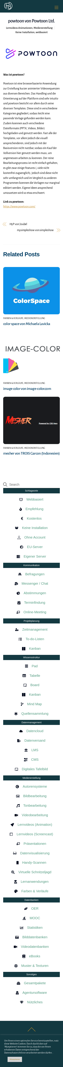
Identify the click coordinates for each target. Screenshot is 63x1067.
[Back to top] (31, 1031)
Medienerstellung (43, 28)
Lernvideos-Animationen (19, 28)
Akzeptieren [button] (15, 1059)
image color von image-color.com (27, 389)
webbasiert (42, 32)
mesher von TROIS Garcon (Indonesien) (31, 453)
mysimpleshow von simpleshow (35, 230)
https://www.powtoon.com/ (19, 206)
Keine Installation (24, 32)
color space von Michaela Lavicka (26, 324)
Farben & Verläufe (13, 318)
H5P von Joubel (18, 224)
